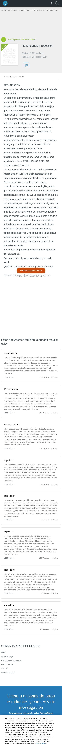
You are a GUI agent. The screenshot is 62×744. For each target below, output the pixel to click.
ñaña (3, 653)
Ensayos (25, 10)
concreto (4, 668)
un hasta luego (7, 657)
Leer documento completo (31, 270)
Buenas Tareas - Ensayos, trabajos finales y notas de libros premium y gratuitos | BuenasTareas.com (5, 3)
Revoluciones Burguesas (11, 661)
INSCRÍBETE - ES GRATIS (31, 719)
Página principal (9, 10)
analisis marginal (8, 672)
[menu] (57, 3)
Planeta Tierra (7, 664)
